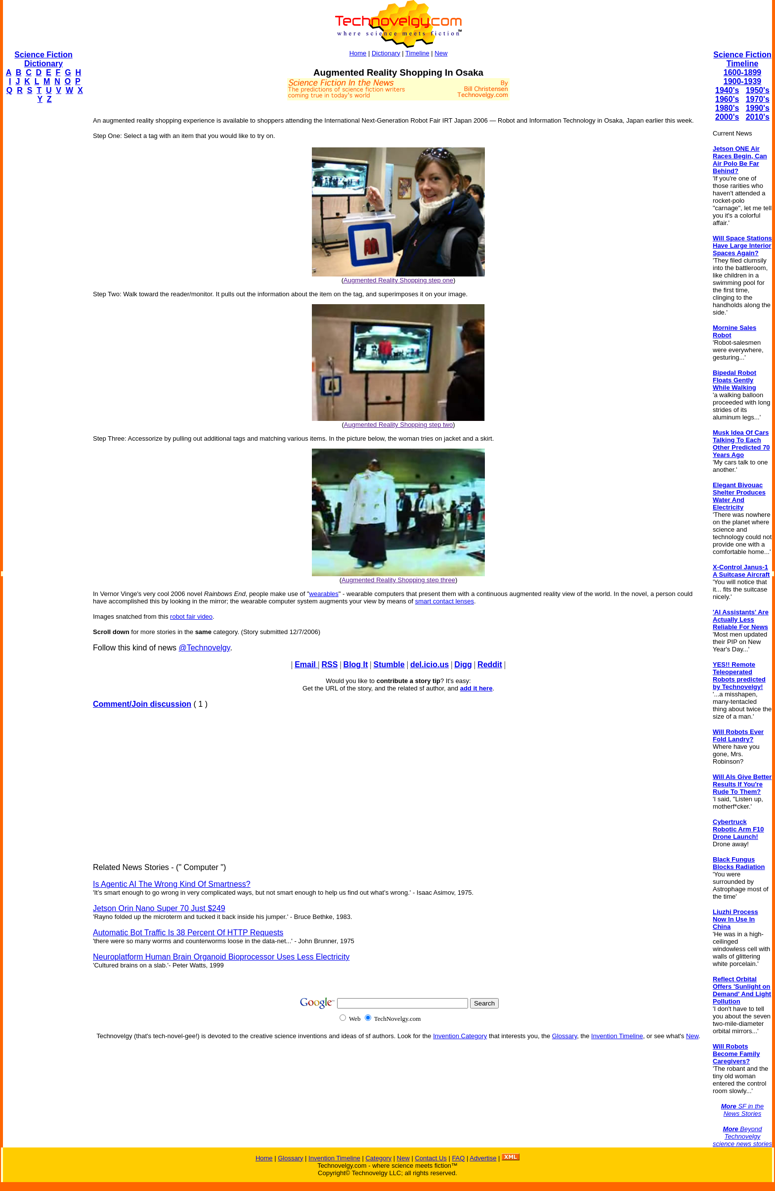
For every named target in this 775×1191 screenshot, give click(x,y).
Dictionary (386, 53)
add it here (476, 688)
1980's (727, 108)
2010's (758, 117)
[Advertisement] (42, 260)
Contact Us (430, 1158)
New (440, 53)
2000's (727, 117)
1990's (758, 108)
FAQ (458, 1158)
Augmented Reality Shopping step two (398, 424)
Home (358, 53)
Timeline (417, 53)
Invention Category (460, 1036)
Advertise (483, 1158)
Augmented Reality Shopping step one (398, 280)
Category (378, 1158)
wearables (324, 593)
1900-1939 (743, 81)
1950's (758, 90)
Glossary (564, 1036)
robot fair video (191, 616)
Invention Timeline (617, 1036)
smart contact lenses (444, 601)
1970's (758, 99)
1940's (727, 90)
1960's (727, 99)
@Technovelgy (204, 647)
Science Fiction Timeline (742, 59)
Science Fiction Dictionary (43, 59)
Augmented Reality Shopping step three (398, 580)
